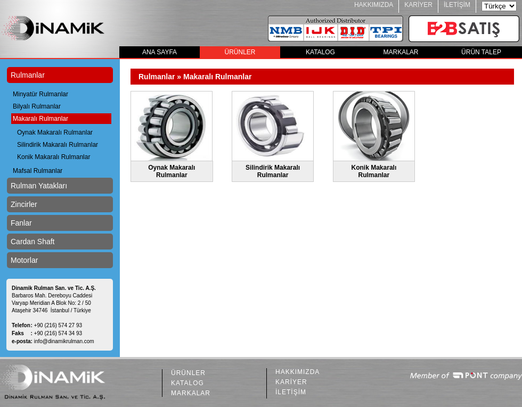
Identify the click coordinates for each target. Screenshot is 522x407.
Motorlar (24, 260)
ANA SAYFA (159, 52)
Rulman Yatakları (39, 185)
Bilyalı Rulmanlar (37, 106)
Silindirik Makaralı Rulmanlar (57, 144)
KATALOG (320, 52)
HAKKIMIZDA (373, 5)
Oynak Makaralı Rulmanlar (55, 132)
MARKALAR (400, 52)
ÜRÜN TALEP (481, 52)
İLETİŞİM (457, 5)
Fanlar (21, 223)
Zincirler (24, 204)
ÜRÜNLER (239, 52)
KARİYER (418, 5)
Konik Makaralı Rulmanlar (53, 157)
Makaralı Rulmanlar (40, 118)
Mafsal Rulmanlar (37, 171)
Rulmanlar (28, 75)
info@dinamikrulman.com (64, 341)
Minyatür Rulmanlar (40, 94)
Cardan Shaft (33, 241)
